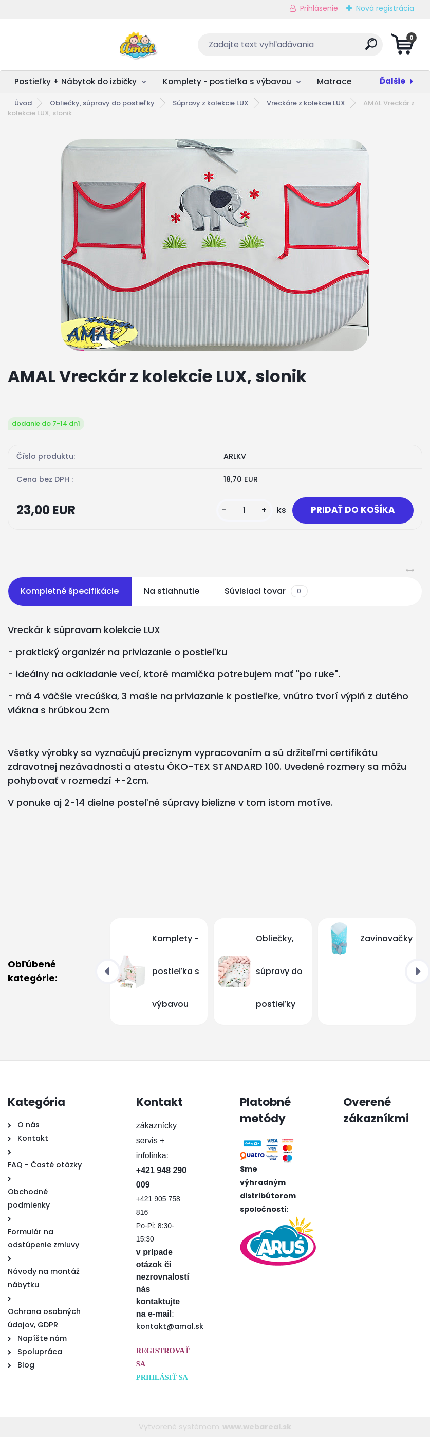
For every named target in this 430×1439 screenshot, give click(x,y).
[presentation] (108, 973)
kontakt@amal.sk (169, 1328)
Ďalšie (392, 81)
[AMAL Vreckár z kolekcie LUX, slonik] (215, 245)
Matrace (334, 81)
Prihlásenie (319, 8)
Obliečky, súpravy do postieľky (102, 103)
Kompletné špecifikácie (70, 593)
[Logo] (71, 44)
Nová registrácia (385, 8)
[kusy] (238, 511)
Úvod (23, 103)
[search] (339, 48)
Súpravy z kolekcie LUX (211, 103)
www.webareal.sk (256, 1429)
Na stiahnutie (171, 593)
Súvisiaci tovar (266, 593)
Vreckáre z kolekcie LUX (306, 103)
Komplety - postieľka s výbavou (227, 81)
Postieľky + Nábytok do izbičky (75, 81)
